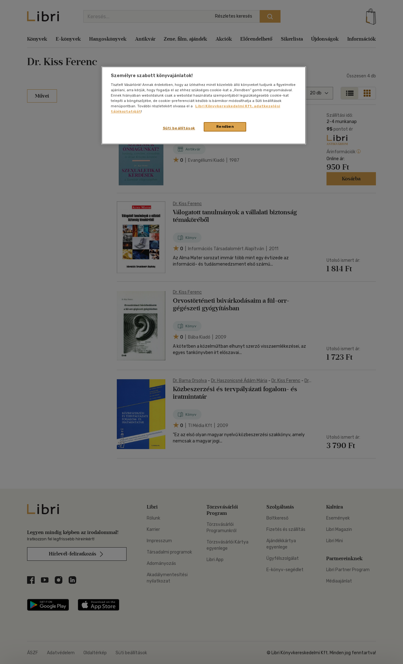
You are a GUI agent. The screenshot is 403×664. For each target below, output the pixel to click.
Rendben (225, 126)
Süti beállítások (179, 128)
